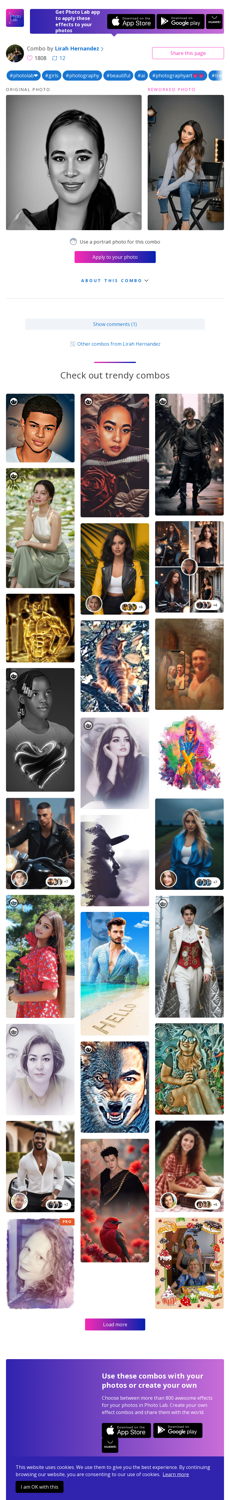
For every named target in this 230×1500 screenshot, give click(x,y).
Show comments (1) (115, 324)
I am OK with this (39, 1487)
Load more (115, 1324)
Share (188, 53)
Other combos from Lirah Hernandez (115, 344)
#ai (141, 75)
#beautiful (118, 75)
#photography (82, 75)
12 (58, 57)
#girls (51, 75)
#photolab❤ (24, 75)
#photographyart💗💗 (178, 75)
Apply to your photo (115, 257)
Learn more (176, 1474)
